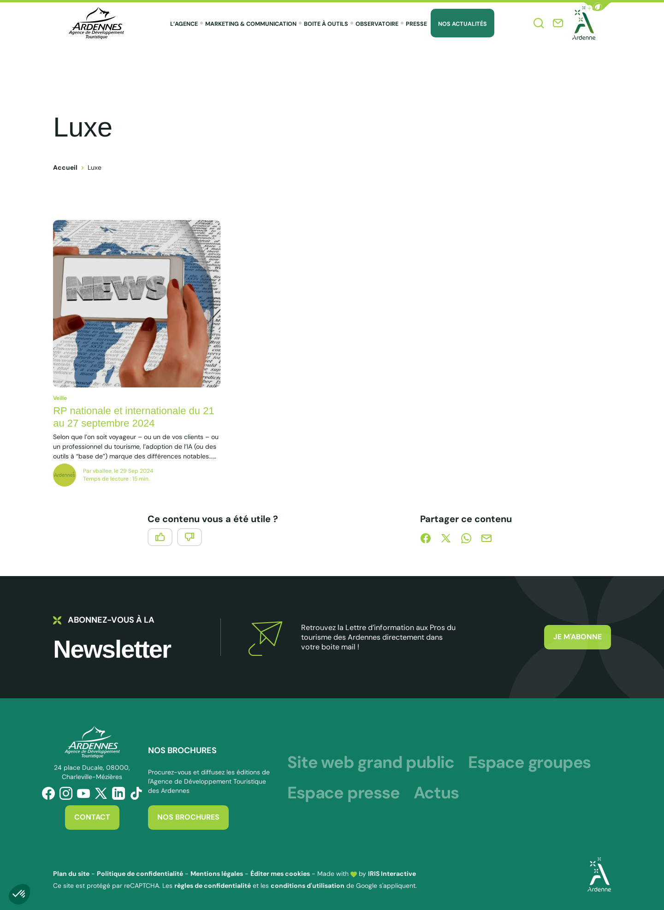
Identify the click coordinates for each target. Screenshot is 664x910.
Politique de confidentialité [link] (140, 873)
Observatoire (377, 24)
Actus (436, 793)
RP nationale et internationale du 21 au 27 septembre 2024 (133, 417)
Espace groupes (529, 762)
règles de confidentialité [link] (212, 885)
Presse (416, 24)
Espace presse (343, 793)
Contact (92, 817)
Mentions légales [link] (216, 873)
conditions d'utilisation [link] (307, 885)
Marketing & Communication (250, 24)
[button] (597, 7)
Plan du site (71, 873)
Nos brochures (188, 817)
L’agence (184, 24)
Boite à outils (326, 24)
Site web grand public (370, 762)
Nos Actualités (462, 24)
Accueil (65, 167)
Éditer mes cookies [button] (280, 873)
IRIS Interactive (392, 873)
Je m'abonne (577, 637)
